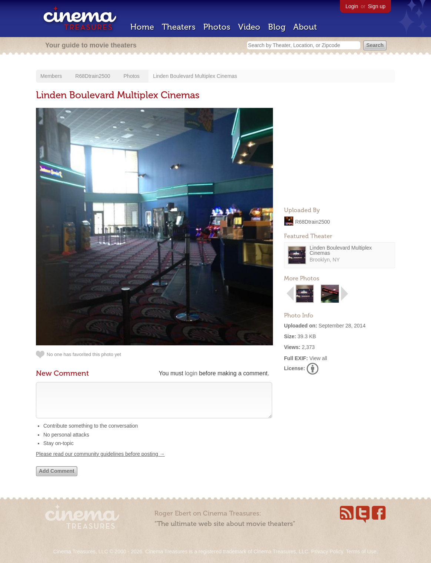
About (305, 27)
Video (249, 27)
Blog (276, 27)
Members (51, 76)
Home (142, 27)
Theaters (179, 27)
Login (351, 6)
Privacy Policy (327, 551)
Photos (216, 27)
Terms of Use (361, 551)
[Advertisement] (339, 154)
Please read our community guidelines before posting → (100, 461)
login (191, 373)
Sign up (376, 6)
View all (318, 358)
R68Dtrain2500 (92, 76)
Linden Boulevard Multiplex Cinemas (195, 76)
